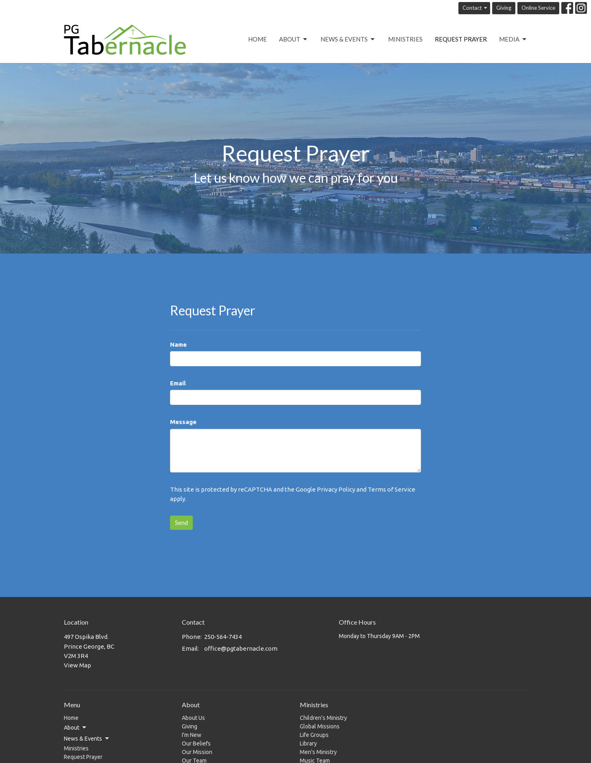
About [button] (75, 728)
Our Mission (197, 752)
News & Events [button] (87, 739)
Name (178, 344)
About (293, 39)
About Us (193, 718)
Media (513, 39)
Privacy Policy (336, 489)
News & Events (348, 39)
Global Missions (320, 726)
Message (183, 421)
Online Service (538, 7)
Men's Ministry (318, 752)
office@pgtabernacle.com (240, 648)
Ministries (405, 39)
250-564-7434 (223, 636)
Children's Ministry (323, 718)
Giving (503, 7)
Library (308, 743)
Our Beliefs (196, 743)
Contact (475, 7)
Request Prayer (461, 39)
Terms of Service (391, 489)
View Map (77, 665)
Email (178, 383)
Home (257, 39)
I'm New (191, 735)
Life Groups (314, 735)
